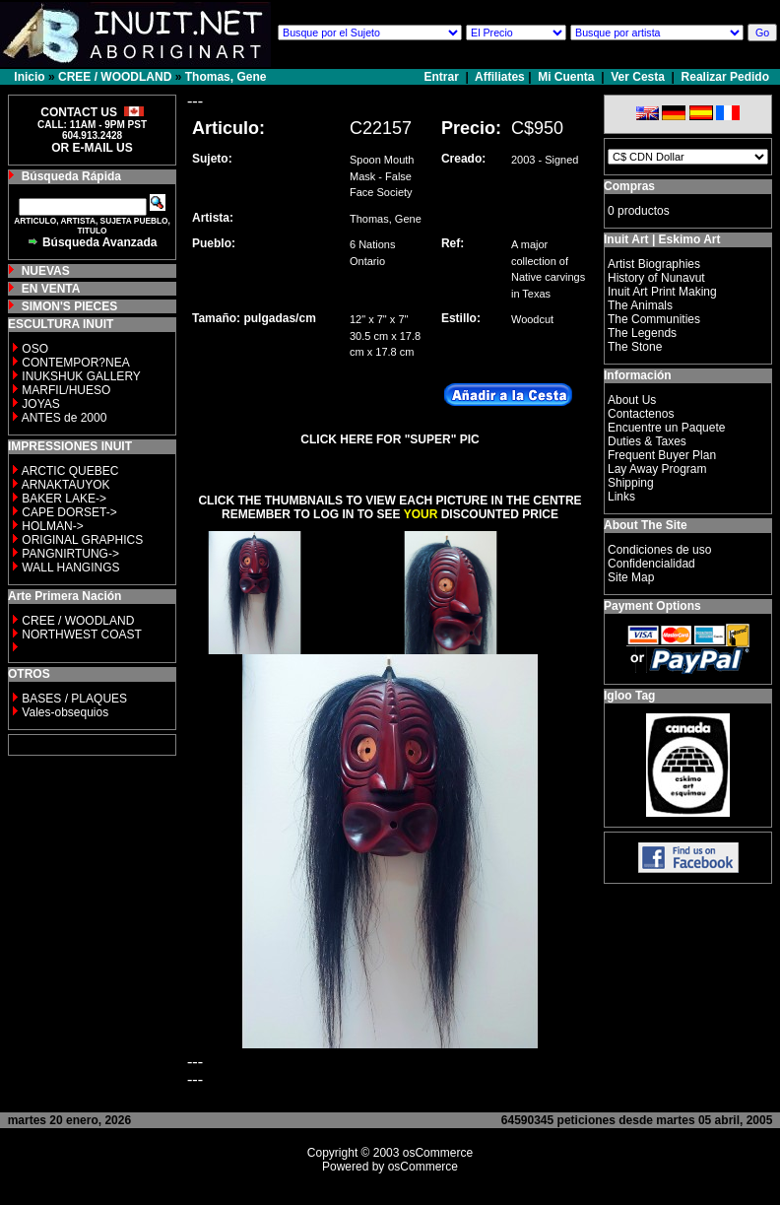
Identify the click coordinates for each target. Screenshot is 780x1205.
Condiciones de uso (659, 550)
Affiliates (500, 77)
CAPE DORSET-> (69, 512)
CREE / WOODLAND (114, 77)
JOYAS (40, 404)
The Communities (654, 319)
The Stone (635, 347)
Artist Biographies (654, 264)
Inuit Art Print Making (662, 292)
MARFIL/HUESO (66, 390)
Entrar (443, 77)
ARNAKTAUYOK (66, 485)
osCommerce (438, 1153)
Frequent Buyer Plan (662, 455)
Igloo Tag (629, 696)
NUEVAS (46, 271)
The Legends (642, 333)
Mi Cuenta (566, 77)
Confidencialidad (651, 563)
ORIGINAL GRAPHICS (82, 540)
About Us (632, 400)
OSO (35, 349)
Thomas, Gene (226, 77)
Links (621, 496)
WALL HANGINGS (70, 567)
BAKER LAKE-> (64, 498)
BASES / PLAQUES (74, 698)
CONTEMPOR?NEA (75, 362)
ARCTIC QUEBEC (70, 471)
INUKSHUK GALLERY (81, 376)
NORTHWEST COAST (80, 634)
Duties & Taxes (647, 441)
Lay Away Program (657, 469)
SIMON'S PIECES (70, 306)
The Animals (640, 305)
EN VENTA (51, 289)
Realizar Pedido (725, 77)
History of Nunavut (656, 278)
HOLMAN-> (52, 526)
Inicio (29, 77)
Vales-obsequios (65, 712)
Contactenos (641, 414)
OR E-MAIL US (91, 148)
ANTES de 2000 (64, 418)
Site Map (631, 577)
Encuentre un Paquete (666, 428)
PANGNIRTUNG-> (70, 554)
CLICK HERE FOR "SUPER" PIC (389, 439)
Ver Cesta (638, 77)
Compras (629, 186)
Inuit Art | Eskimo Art (662, 239)
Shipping (631, 483)
